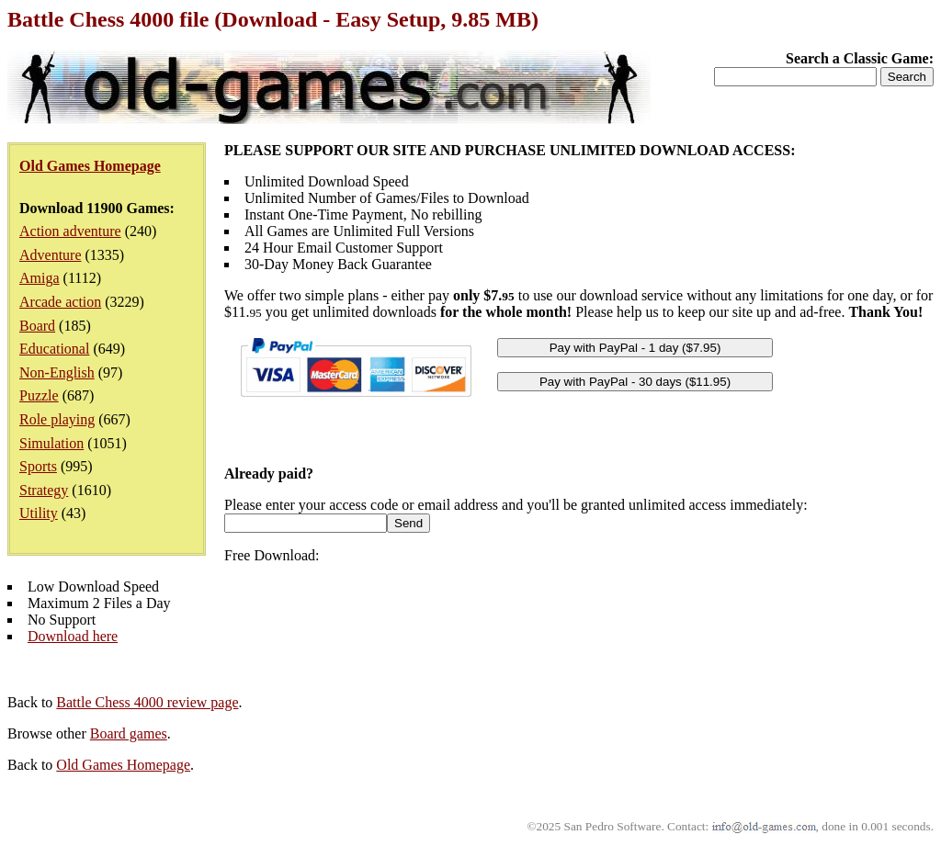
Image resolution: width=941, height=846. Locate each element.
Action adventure (70, 231)
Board (37, 325)
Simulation (51, 443)
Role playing (57, 419)
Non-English (57, 372)
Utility (38, 513)
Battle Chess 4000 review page (147, 702)
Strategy (43, 490)
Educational (54, 348)
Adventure (50, 255)
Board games (128, 733)
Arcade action (60, 302)
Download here (73, 636)
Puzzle (39, 395)
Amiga (39, 278)
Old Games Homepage (123, 765)
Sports (38, 466)
